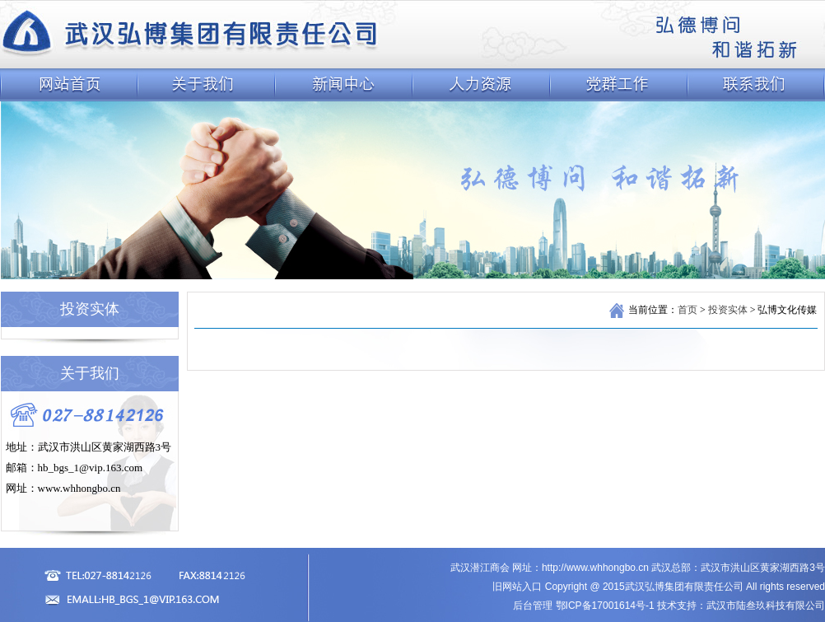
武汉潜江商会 (480, 567)
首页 (687, 310)
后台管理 (532, 605)
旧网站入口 (517, 586)
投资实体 (728, 310)
